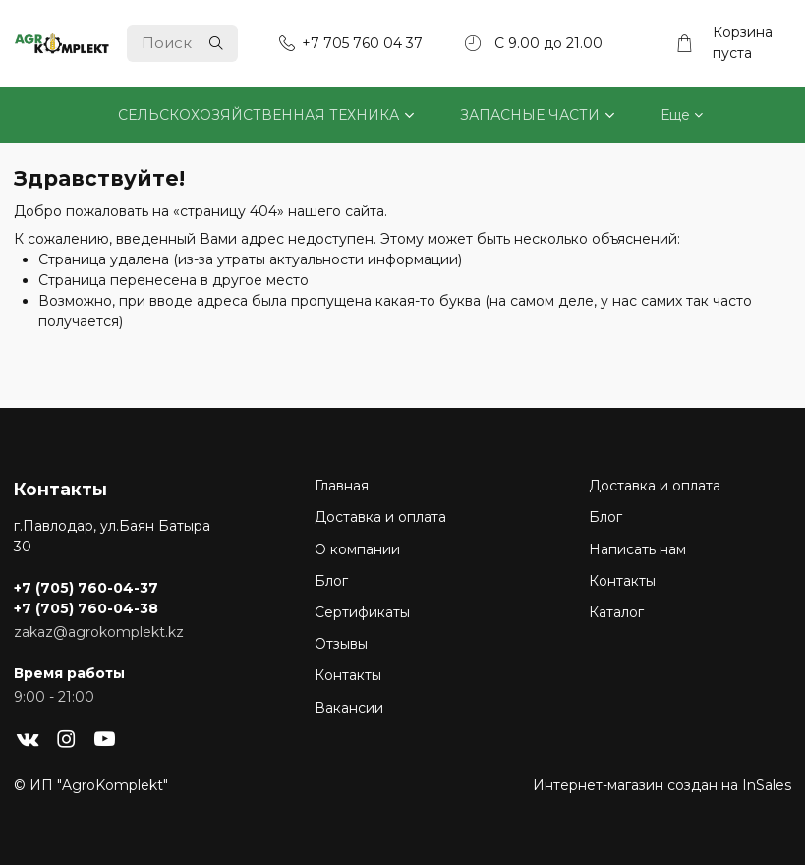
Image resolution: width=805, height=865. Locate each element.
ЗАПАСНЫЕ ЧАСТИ (530, 115)
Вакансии (349, 708)
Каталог (616, 612)
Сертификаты (362, 612)
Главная (342, 485)
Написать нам (637, 549)
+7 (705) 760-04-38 (86, 608)
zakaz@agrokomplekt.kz (99, 632)
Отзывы (341, 644)
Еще (675, 115)
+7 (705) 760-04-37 (86, 588)
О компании (357, 549)
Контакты (348, 675)
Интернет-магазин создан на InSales (662, 785)
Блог (331, 581)
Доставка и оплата (380, 517)
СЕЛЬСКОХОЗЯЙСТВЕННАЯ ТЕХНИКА (258, 115)
